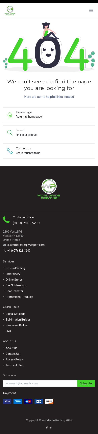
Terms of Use (14, 365)
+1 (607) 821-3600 (19, 250)
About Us (11, 348)
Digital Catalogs (15, 313)
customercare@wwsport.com (26, 244)
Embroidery (13, 273)
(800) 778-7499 (26, 223)
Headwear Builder (17, 325)
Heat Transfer (14, 291)
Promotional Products (19, 296)
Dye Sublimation (16, 285)
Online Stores (14, 279)
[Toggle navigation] (91, 10)
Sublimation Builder (18, 319)
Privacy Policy (14, 359)
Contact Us (12, 353)
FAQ (8, 331)
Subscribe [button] (86, 383)
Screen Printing (15, 268)
